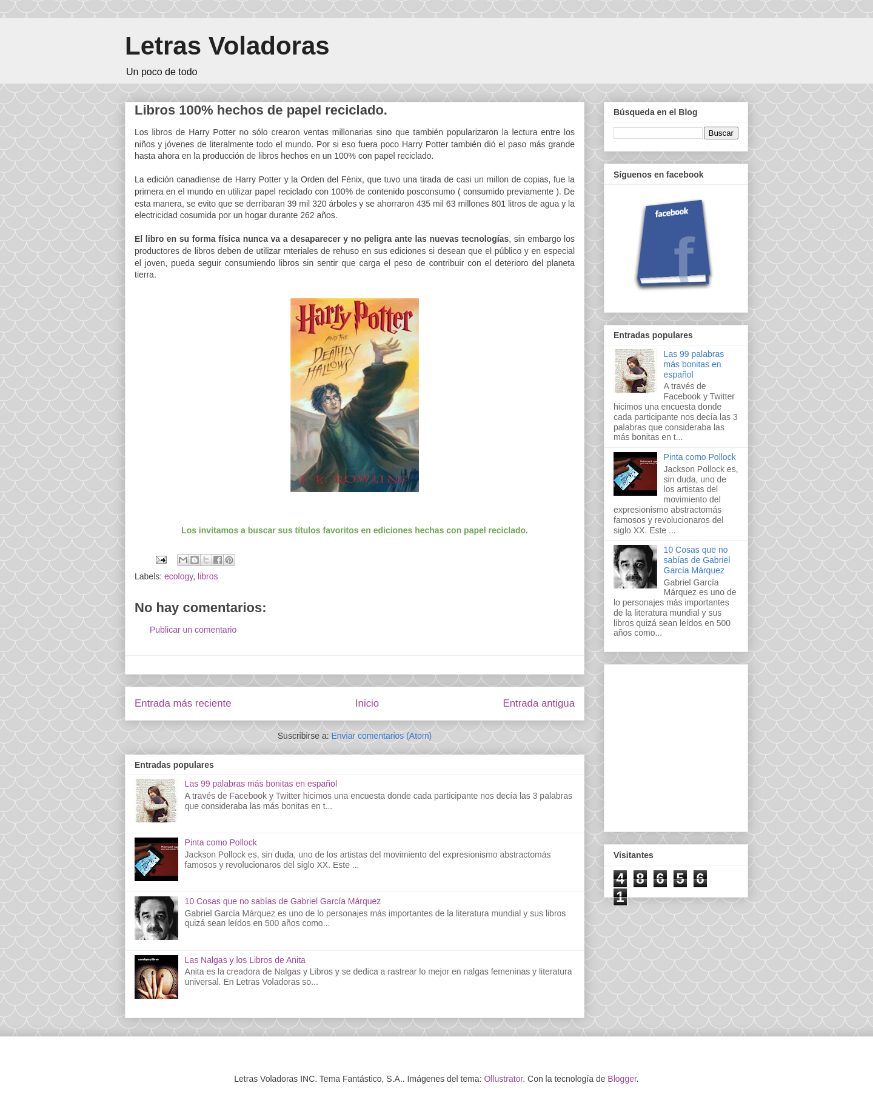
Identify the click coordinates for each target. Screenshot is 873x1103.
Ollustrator (503, 1079)
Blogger (621, 1079)
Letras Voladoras (227, 46)
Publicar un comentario (193, 630)
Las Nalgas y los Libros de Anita (245, 960)
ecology (178, 576)
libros (208, 576)
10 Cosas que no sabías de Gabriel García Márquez (283, 901)
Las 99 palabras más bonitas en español (261, 783)
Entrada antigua (539, 703)
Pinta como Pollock (221, 842)
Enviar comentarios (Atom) (381, 736)
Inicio (367, 703)
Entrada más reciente (183, 703)
